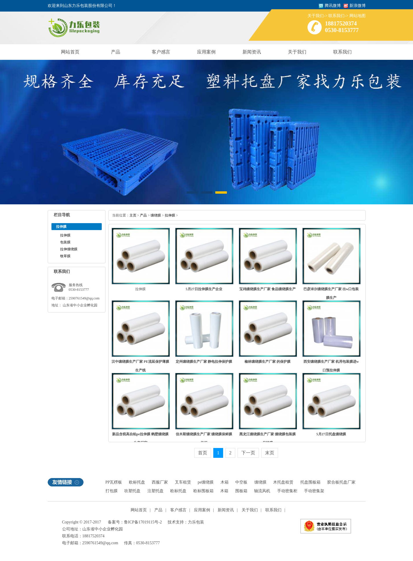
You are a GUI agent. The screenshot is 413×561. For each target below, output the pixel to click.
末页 (269, 452)
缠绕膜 (156, 215)
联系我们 (336, 16)
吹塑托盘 (132, 491)
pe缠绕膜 (206, 482)
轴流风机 (262, 491)
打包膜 (111, 491)
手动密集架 (314, 491)
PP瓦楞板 (113, 482)
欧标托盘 (137, 482)
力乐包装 (196, 522)
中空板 (241, 482)
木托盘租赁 (283, 482)
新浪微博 (357, 5)
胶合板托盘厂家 (341, 482)
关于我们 (316, 16)
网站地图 (357, 16)
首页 (202, 452)
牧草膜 (65, 256)
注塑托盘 (155, 491)
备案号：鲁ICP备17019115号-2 (135, 522)
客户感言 (161, 51)
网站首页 (70, 51)
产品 (115, 51)
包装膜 (65, 242)
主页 (132, 215)
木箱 (225, 482)
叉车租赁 (183, 482)
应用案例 (206, 51)
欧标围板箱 (203, 491)
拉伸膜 (65, 235)
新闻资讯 (251, 51)
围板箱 (241, 491)
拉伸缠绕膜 (68, 249)
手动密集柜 (287, 491)
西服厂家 (160, 482)
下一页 (248, 452)
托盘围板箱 (310, 482)
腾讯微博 (333, 5)
